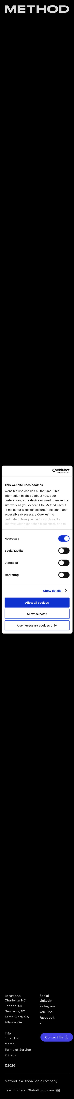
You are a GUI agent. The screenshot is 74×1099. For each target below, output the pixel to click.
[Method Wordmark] (37, 9)
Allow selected (37, 614)
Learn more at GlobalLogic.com (32, 1090)
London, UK (13, 1006)
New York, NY (15, 1011)
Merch (9, 1044)
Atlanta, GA (13, 1022)
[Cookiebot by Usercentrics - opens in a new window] (52, 471)
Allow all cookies (37, 602)
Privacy (10, 1055)
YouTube (46, 1012)
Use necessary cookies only (37, 625)
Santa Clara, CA (17, 1016)
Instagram (47, 1006)
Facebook (47, 1017)
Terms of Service (18, 1049)
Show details (52, 590)
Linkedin (45, 1000)
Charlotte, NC (15, 1000)
